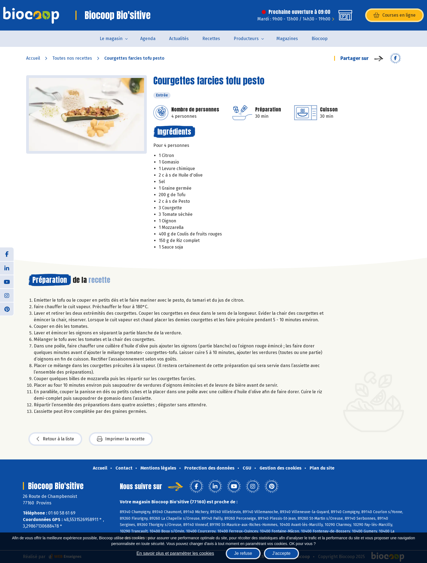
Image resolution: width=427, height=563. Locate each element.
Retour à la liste (55, 439)
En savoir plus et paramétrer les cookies (175, 553)
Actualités (179, 38)
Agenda (147, 38)
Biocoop (320, 38)
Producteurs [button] (246, 38)
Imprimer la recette (121, 439)
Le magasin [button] (111, 38)
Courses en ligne (394, 15)
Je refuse (243, 553)
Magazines (287, 38)
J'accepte (281, 553)
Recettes (211, 38)
